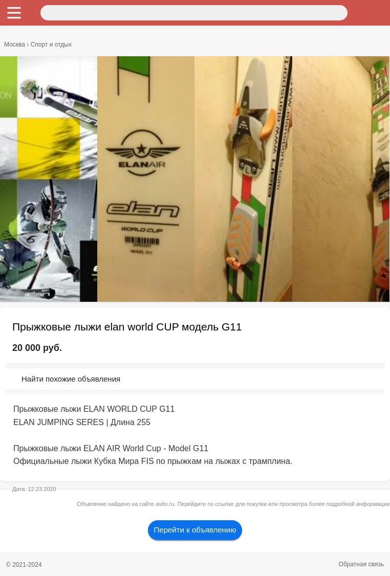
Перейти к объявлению (195, 529)
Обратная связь (361, 564)
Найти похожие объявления (70, 378)
